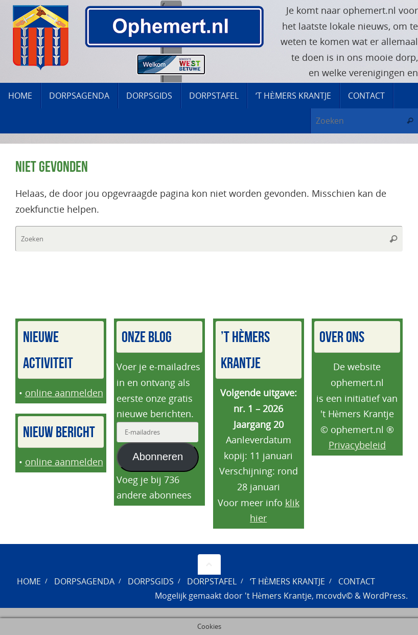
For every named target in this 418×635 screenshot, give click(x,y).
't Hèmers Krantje (278, 595)
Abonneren (157, 456)
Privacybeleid (357, 445)
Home (29, 581)
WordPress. (385, 595)
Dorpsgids (151, 581)
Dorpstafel (212, 581)
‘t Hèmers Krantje (288, 581)
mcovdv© (334, 595)
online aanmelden (64, 393)
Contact (356, 581)
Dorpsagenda (84, 581)
